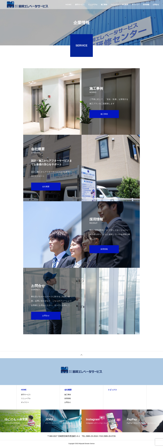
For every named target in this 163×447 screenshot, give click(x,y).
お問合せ (156, 4)
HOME (69, 4)
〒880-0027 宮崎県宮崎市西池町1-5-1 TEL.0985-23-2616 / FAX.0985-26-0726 (82, 436)
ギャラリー (136, 4)
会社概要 (125, 4)
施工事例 (104, 4)
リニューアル (92, 4)
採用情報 (146, 4)
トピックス (115, 4)
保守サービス (80, 4)
